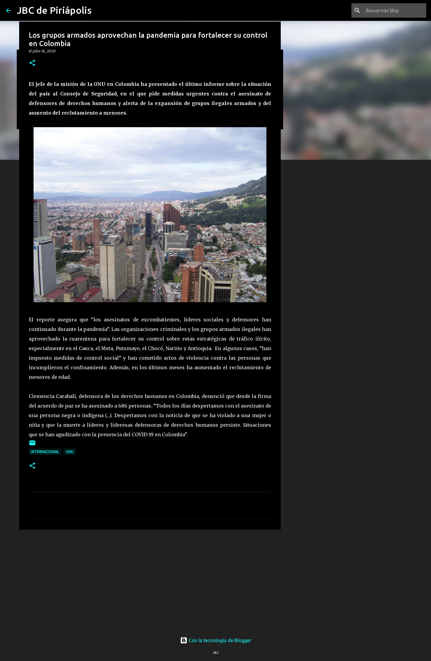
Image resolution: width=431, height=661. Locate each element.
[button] (32, 63)
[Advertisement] (150, 580)
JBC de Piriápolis (54, 10)
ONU (70, 452)
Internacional (45, 452)
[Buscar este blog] (394, 10)
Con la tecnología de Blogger (215, 640)
